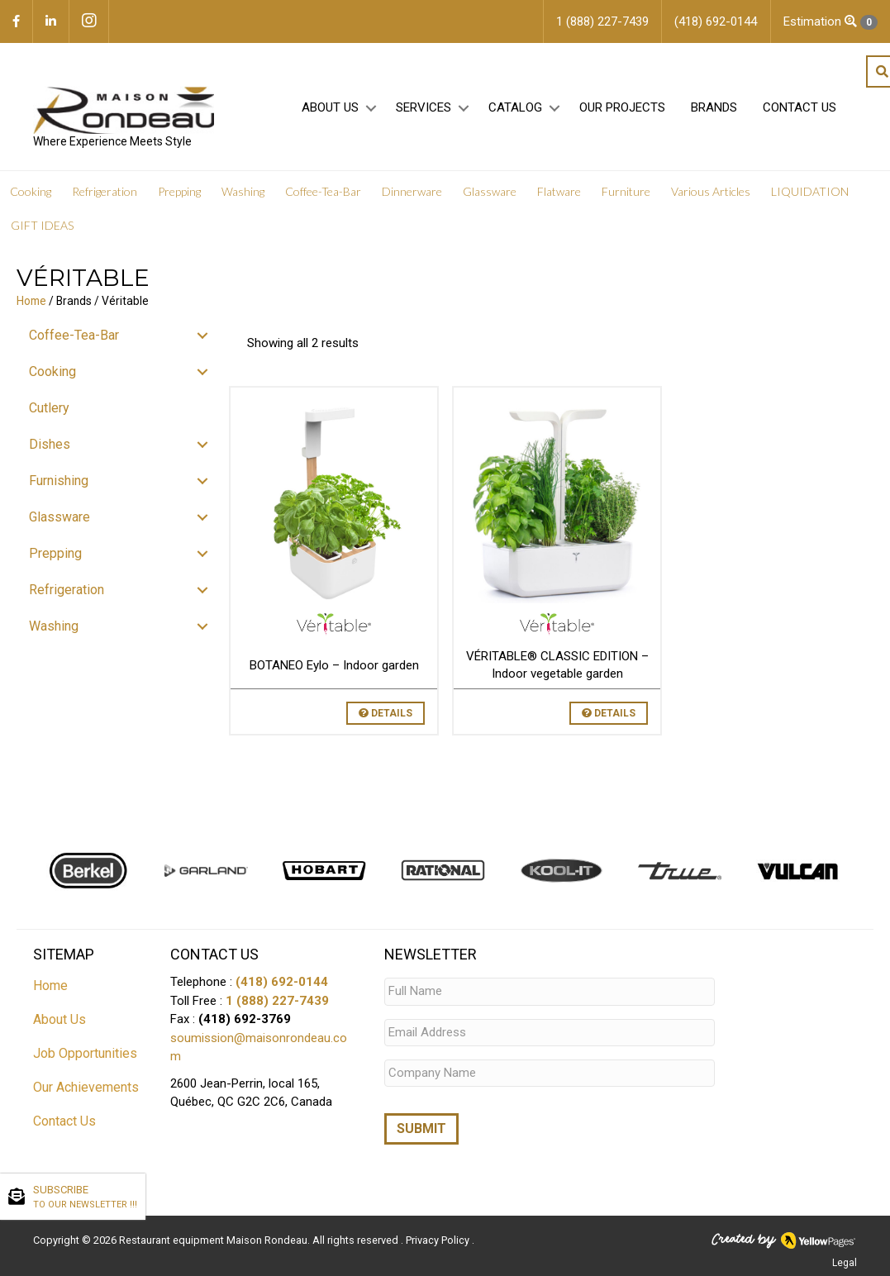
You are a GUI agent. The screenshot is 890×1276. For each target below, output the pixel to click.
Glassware (489, 192)
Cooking (30, 192)
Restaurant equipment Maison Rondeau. (214, 1240)
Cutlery (49, 408)
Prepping (179, 192)
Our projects (622, 108)
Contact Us (799, 108)
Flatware (559, 192)
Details (385, 713)
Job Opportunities (85, 1053)
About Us (330, 108)
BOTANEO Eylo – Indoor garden (334, 665)
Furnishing (58, 480)
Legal (844, 1263)
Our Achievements (86, 1087)
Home (31, 300)
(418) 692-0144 (282, 981)
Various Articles (710, 192)
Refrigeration (104, 192)
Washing (242, 192)
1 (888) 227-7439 (277, 1000)
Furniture (626, 192)
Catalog (515, 108)
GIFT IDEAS (42, 226)
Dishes (49, 444)
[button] (371, 109)
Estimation (830, 22)
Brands (714, 108)
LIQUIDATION (810, 192)
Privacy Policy (439, 1240)
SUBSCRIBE (85, 1197)
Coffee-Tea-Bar (323, 192)
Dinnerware (412, 192)
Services (423, 108)
